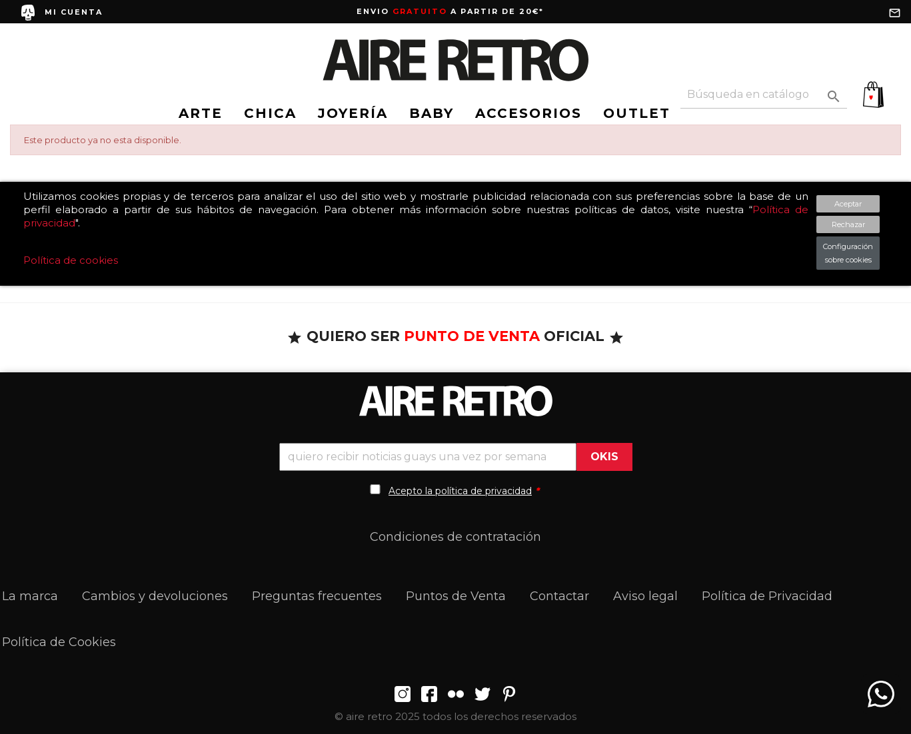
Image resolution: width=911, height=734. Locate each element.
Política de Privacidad (767, 596)
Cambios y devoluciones (155, 596)
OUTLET (636, 113)
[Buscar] (763, 95)
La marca (30, 596)
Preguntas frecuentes (317, 596)
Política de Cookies (59, 642)
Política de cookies (70, 260)
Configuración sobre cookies (848, 253)
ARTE (201, 113)
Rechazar (848, 224)
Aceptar (848, 203)
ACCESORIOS (528, 113)
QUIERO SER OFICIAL (455, 336)
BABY (431, 113)
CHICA (270, 113)
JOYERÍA (353, 113)
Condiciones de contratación (455, 537)
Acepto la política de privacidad (460, 491)
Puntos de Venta (456, 596)
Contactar (559, 596)
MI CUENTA (74, 12)
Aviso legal (645, 596)
